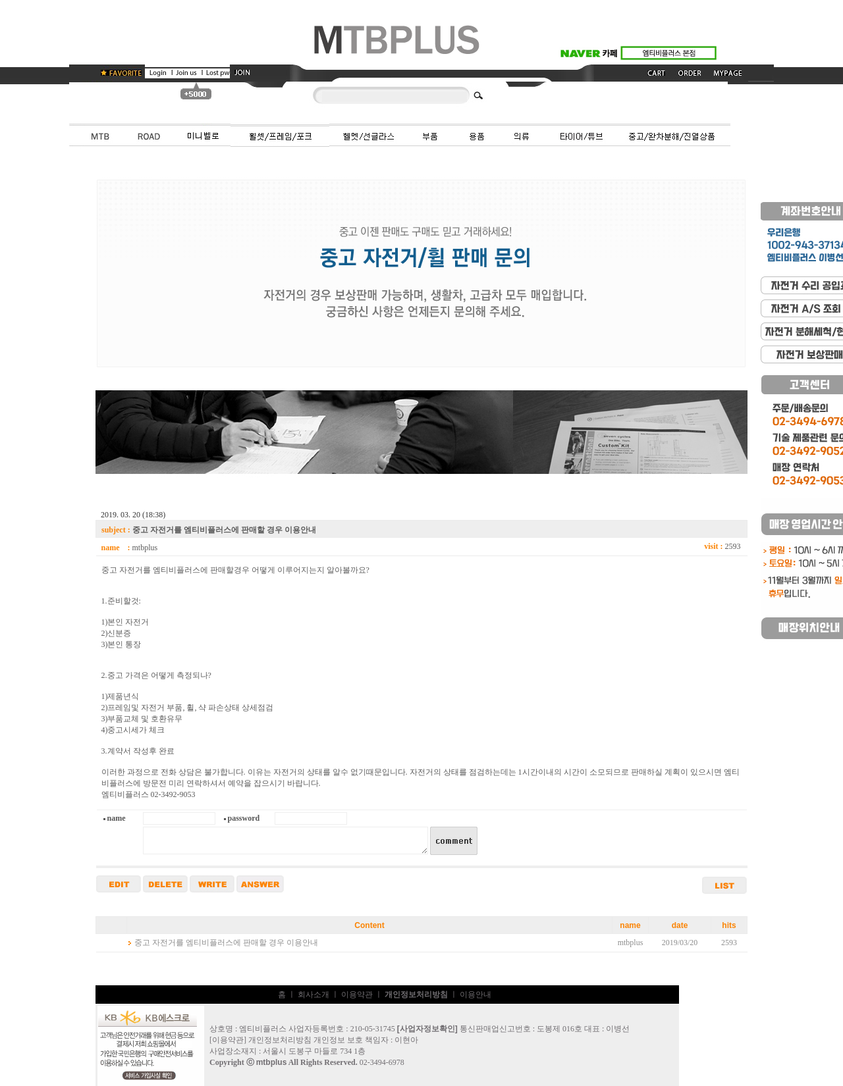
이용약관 (357, 994)
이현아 (406, 1040)
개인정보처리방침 (280, 1040)
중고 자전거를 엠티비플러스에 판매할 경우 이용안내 (226, 942)
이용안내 (475, 994)
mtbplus (271, 1062)
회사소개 (313, 994)
